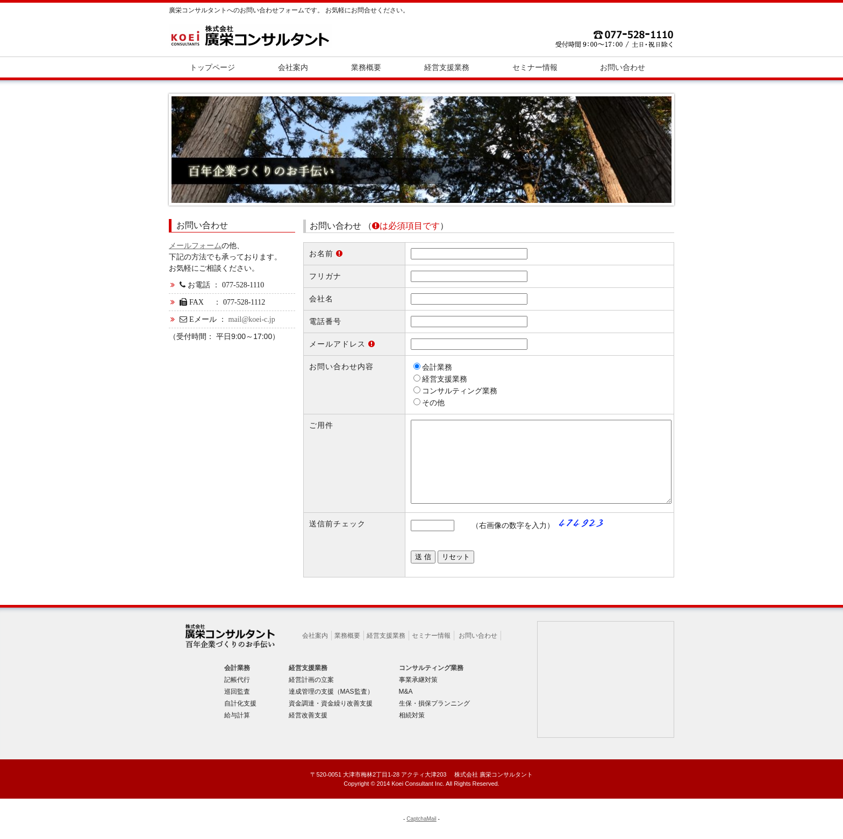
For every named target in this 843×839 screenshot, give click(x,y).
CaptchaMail (421, 835)
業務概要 (347, 651)
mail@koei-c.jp (251, 319)
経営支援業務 (386, 651)
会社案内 (315, 651)
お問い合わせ (478, 651)
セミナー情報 (431, 651)
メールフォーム (195, 245)
